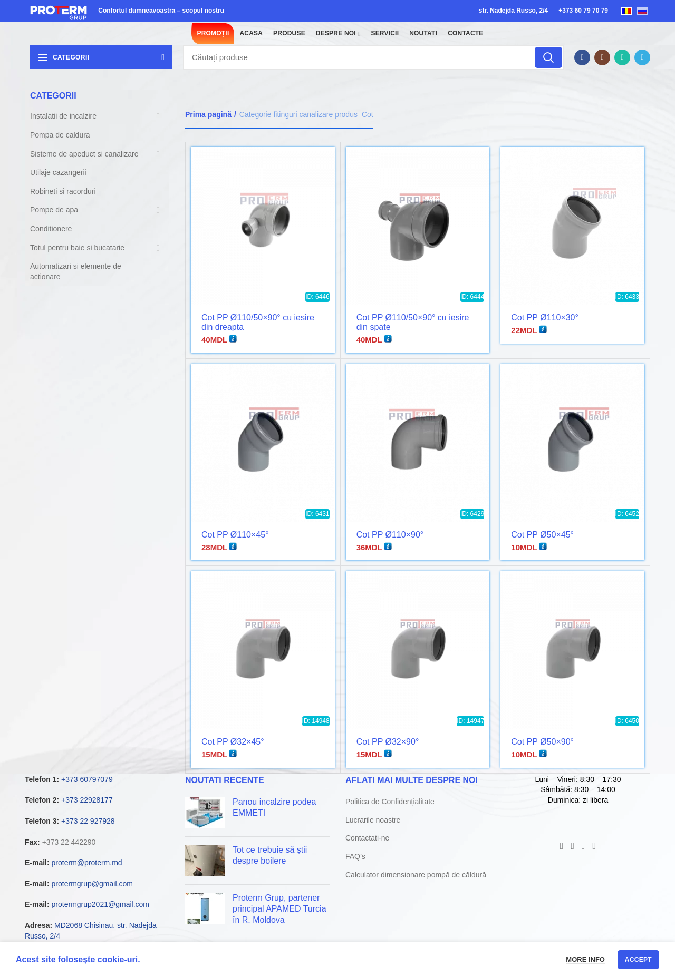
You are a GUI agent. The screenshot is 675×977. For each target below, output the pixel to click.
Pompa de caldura (60, 135)
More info (585, 959)
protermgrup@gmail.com (92, 884)
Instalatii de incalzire (63, 116)
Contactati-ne (367, 838)
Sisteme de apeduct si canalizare (84, 154)
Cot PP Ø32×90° (387, 741)
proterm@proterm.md (87, 862)
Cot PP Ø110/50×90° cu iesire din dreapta (257, 322)
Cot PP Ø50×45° (542, 534)
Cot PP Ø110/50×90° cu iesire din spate (412, 322)
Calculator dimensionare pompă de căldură (415, 875)
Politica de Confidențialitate (390, 801)
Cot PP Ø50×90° (542, 741)
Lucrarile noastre (372, 820)
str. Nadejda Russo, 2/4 (513, 10)
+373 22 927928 (88, 821)
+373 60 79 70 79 (583, 10)
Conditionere (51, 228)
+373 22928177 (87, 800)
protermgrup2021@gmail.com (100, 904)
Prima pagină (208, 114)
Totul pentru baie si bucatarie (77, 247)
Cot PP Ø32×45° (232, 741)
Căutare (548, 57)
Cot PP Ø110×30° (544, 317)
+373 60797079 (87, 779)
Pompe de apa (54, 210)
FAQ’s (355, 856)
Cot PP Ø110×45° (235, 534)
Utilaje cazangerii (58, 172)
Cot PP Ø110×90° (390, 534)
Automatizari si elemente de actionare (75, 271)
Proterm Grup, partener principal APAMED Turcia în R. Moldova (279, 908)
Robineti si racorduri (63, 191)
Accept (638, 959)
